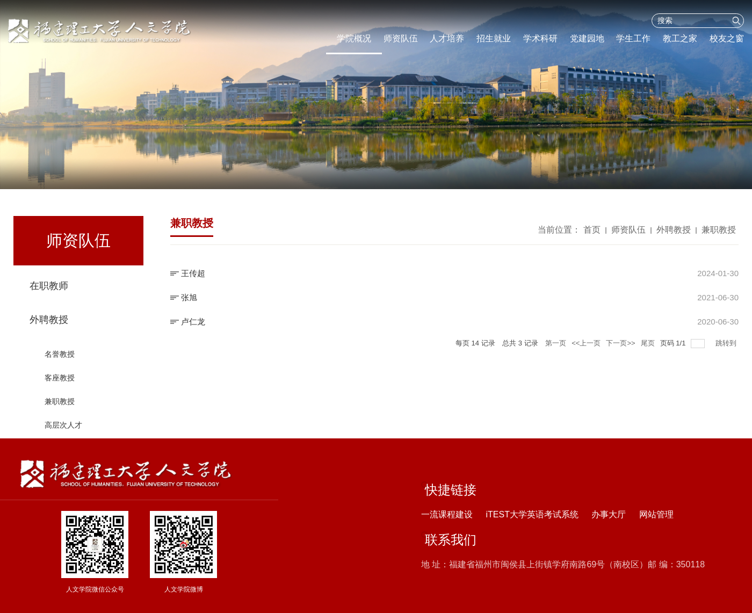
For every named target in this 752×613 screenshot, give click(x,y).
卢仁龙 (193, 321)
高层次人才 (63, 436)
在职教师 (49, 288)
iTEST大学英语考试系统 (532, 514)
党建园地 (587, 38)
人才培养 (447, 38)
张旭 (189, 297)
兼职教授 (60, 412)
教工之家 (680, 38)
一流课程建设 (447, 514)
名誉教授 (60, 365)
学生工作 (633, 38)
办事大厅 (608, 514)
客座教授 (60, 389)
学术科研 (540, 38)
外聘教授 (49, 331)
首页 (592, 232)
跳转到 (727, 343)
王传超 (193, 273)
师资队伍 (401, 38)
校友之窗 (727, 38)
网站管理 (656, 514)
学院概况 (354, 38)
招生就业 (493, 38)
